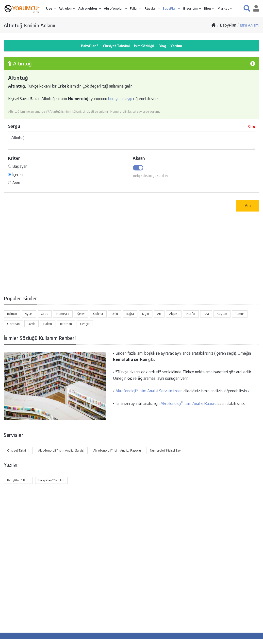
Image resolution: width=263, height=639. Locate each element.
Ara (248, 205)
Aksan (139, 158)
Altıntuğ (131, 141)
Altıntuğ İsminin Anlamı (29, 25)
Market (223, 8)
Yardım (176, 46)
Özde (31, 324)
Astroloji (65, 8)
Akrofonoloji (114, 8)
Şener (81, 314)
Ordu (44, 314)
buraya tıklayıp (120, 98)
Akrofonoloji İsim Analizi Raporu (188, 403)
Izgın (145, 314)
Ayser (29, 314)
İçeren (15, 174)
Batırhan (66, 324)
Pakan (47, 324)
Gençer (85, 324)
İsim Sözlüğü (144, 46)
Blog (208, 8)
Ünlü (115, 314)
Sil (251, 127)
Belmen (12, 314)
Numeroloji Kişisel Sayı (165, 450)
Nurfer (191, 314)
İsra (206, 314)
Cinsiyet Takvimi (116, 46)
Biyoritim (190, 8)
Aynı (14, 182)
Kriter (14, 158)
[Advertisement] (131, 253)
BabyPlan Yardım (51, 480)
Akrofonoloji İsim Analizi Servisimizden (148, 390)
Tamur (239, 314)
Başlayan (17, 166)
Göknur (98, 314)
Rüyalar (151, 8)
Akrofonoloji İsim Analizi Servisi (61, 450)
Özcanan (13, 324)
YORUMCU (26, 8)
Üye (49, 8)
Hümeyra (62, 314)
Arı (159, 314)
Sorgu (14, 126)
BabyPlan (170, 8)
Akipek (173, 314)
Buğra (130, 314)
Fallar (134, 8)
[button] (247, 8)
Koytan (222, 314)
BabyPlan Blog (18, 480)
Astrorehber (88, 8)
